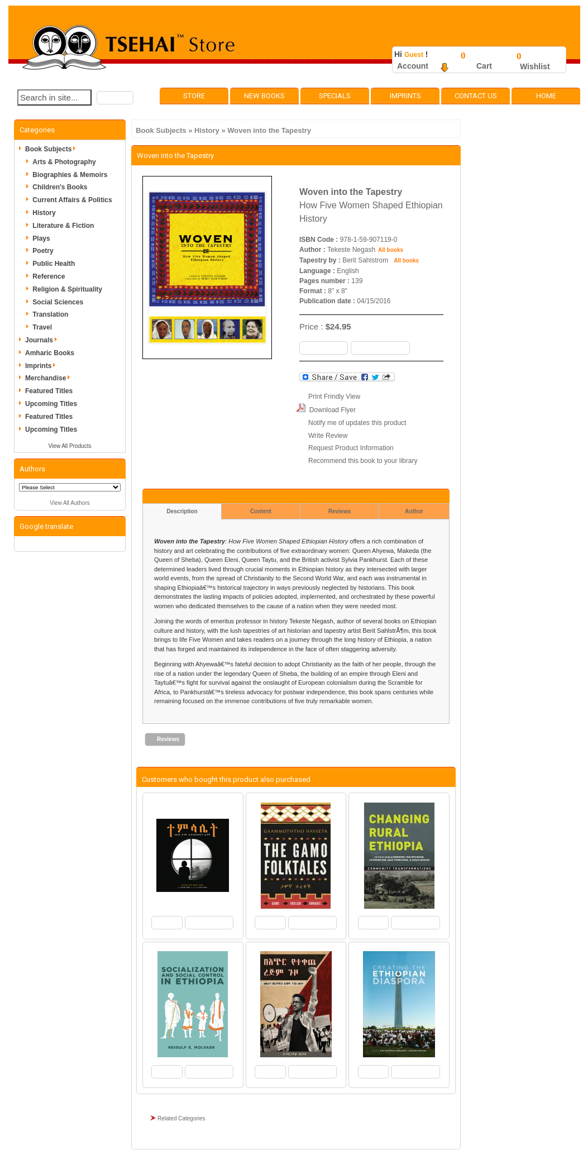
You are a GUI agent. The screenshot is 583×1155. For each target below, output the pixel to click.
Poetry (42, 251)
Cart (484, 65)
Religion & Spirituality (67, 289)
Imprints (405, 96)
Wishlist (535, 66)
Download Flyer (332, 410)
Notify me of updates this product (357, 423)
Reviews (339, 511)
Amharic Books (49, 353)
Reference (48, 276)
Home (546, 96)
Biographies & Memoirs (69, 175)
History (206, 130)
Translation (50, 314)
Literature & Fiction (63, 226)
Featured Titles (49, 391)
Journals (43, 340)
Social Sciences (57, 302)
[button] (115, 97)
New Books (264, 96)
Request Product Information (351, 448)
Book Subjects (161, 130)
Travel (42, 327)
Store (194, 96)
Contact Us (476, 96)
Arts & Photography (63, 162)
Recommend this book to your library (362, 461)
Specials (335, 96)
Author (414, 511)
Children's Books (59, 187)
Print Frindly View (334, 396)
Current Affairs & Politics (72, 200)
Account (412, 65)
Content (260, 511)
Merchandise (49, 378)
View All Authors (70, 503)
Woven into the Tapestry (269, 130)
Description (181, 511)
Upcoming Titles (51, 404)
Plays (41, 238)
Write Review (327, 436)
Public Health (53, 264)
